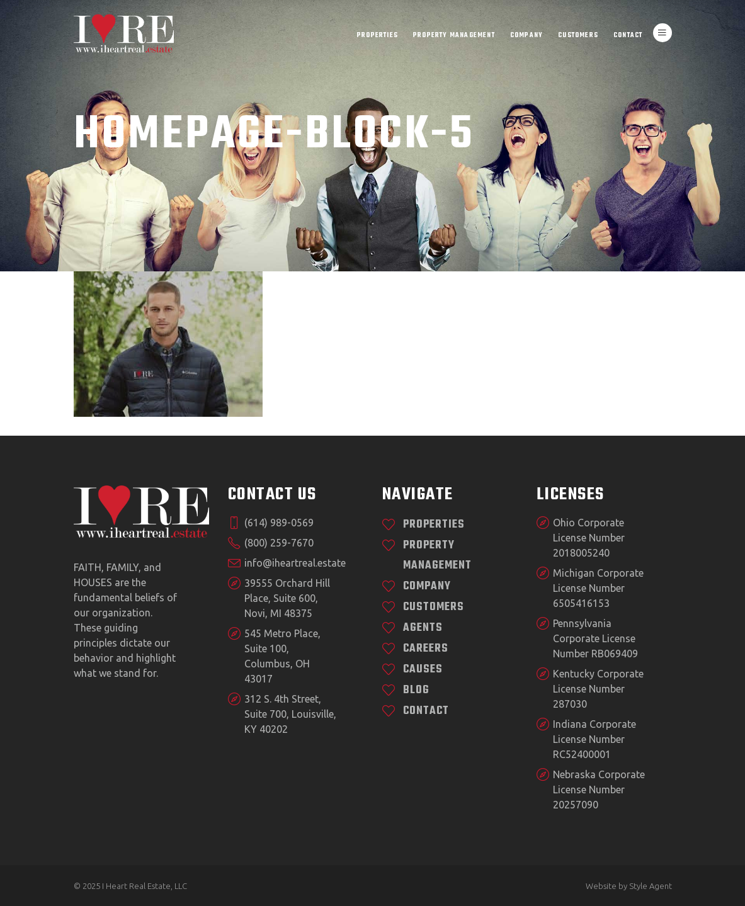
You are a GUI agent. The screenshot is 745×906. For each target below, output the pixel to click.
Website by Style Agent (629, 885)
